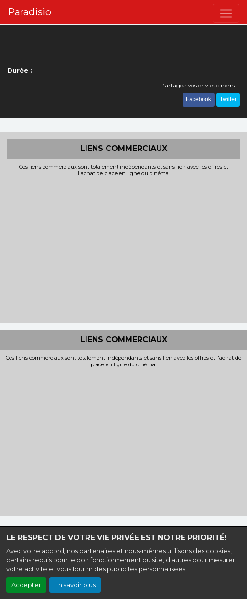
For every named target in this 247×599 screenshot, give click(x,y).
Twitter (228, 99)
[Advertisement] (123, 249)
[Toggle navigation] (226, 13)
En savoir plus (75, 584)
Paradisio (29, 12)
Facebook (198, 99)
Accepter (26, 584)
